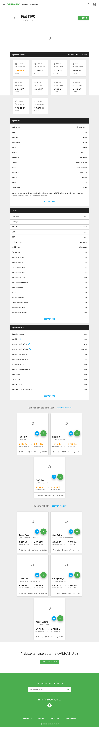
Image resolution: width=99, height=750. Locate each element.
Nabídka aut (28, 739)
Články (41, 739)
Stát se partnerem (49, 682)
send (68, 710)
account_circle (95, 4)
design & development (49, 747)
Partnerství (71, 739)
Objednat (83, 18)
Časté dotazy (55, 739)
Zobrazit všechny (64, 428)
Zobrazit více (49, 222)
